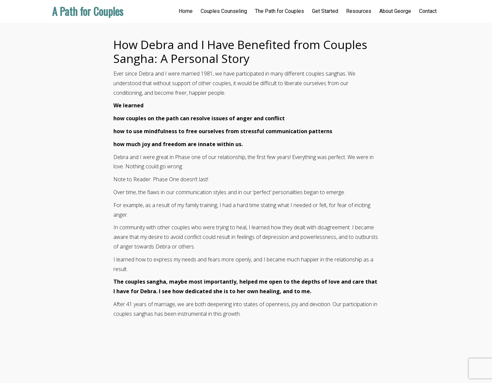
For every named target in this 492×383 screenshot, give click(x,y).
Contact (428, 11)
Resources (358, 11)
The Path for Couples (279, 11)
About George (395, 11)
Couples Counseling (224, 11)
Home (186, 11)
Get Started (325, 11)
